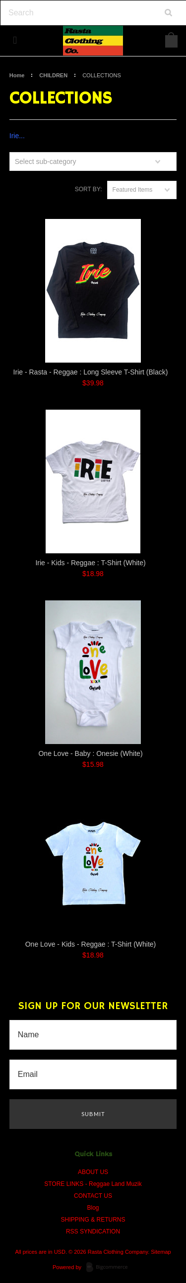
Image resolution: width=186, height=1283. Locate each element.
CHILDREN (53, 75)
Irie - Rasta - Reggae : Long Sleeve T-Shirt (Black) (90, 372)
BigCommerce (109, 1267)
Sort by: (88, 189)
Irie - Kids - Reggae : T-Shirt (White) (90, 563)
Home (17, 75)
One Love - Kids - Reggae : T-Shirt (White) (90, 944)
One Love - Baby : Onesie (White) (90, 753)
